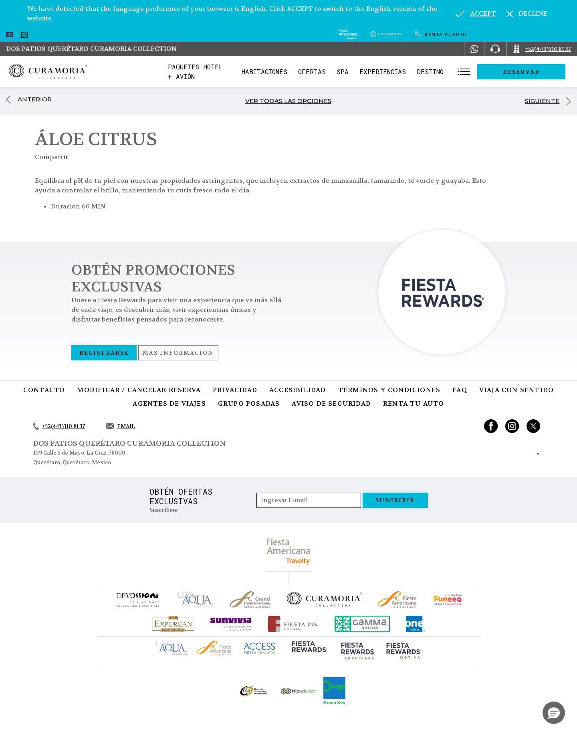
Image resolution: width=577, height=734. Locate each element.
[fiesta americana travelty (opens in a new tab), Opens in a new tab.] (288, 551)
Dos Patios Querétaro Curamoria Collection (91, 48)
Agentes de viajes (169, 403)
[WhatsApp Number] (474, 49)
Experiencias (405, 71)
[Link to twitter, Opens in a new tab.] (533, 426)
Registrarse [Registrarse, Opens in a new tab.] (104, 352)
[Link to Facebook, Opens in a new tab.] (491, 426)
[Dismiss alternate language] (527, 13)
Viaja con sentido (516, 390)
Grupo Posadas (249, 403)
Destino (453, 71)
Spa (365, 71)
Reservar (532, 71)
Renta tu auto (413, 403)
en (24, 34)
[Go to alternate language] (476, 13)
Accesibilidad (297, 390)
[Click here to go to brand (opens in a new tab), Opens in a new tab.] (137, 599)
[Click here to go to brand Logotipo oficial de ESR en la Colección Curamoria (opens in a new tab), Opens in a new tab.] (253, 691)
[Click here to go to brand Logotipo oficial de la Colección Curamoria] (324, 599)
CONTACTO (44, 390)
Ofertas (335, 71)
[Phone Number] (495, 49)
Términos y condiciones (389, 390)
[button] (554, 713)
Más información (178, 352)
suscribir (395, 500)
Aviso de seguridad (331, 403)
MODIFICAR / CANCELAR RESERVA (139, 390)
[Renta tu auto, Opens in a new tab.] (441, 34)
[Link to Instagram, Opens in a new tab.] (512, 426)
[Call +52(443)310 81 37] (542, 49)
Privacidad (235, 390)
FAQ (459, 390)
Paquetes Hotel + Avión (211, 74)
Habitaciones (287, 71)
